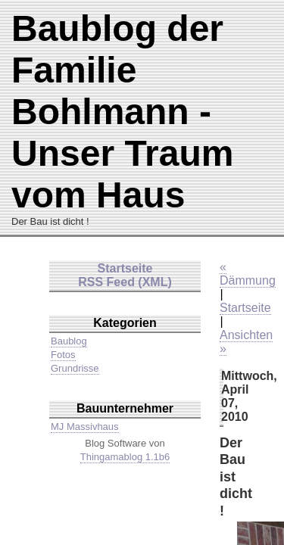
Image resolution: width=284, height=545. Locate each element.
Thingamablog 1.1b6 (125, 456)
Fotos (63, 354)
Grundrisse (75, 368)
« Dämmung (248, 273)
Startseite (245, 307)
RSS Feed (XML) (125, 282)
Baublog (69, 341)
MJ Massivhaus (85, 426)
